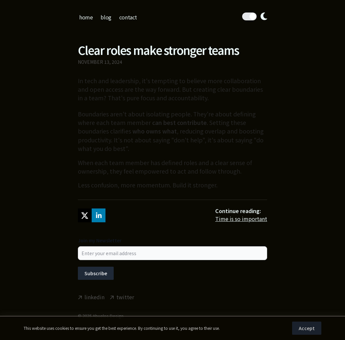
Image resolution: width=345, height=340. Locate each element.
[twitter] (85, 215)
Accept (307, 328)
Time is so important (241, 219)
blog (106, 17)
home (86, 17)
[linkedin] (98, 215)
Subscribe (95, 273)
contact (128, 17)
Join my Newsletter (100, 240)
